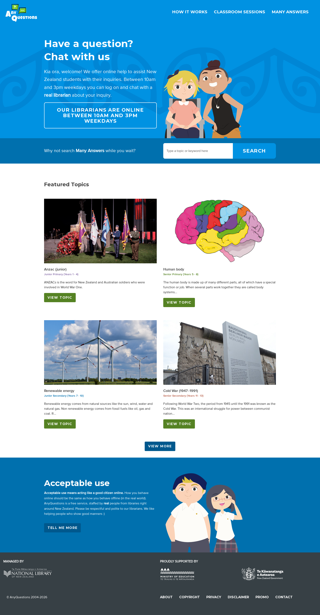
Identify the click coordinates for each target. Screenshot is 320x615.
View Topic (60, 298)
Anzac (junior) (55, 269)
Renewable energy (59, 390)
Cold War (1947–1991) (180, 390)
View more (160, 446)
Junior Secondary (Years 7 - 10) (64, 395)
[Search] (254, 151)
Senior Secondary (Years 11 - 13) (183, 395)
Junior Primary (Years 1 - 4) (61, 274)
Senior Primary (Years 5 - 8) (180, 274)
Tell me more (62, 528)
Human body (173, 269)
